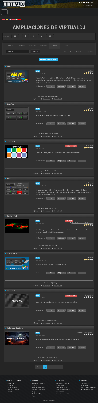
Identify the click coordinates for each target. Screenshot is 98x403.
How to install (58, 99)
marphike (90, 295)
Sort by (67, 52)
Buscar (35, 51)
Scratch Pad (12, 216)
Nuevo (10, 45)
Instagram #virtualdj (88, 387)
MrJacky (90, 183)
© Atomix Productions (49, 401)
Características (12, 387)
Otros (66, 45)
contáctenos (60, 385)
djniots (90, 108)
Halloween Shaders (15, 328)
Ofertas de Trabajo (62, 387)
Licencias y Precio (13, 389)
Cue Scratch (12, 253)
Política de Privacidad (63, 389)
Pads (55, 45)
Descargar (10, 383)
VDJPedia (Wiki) (37, 394)
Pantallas (10, 392)
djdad (91, 71)
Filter (78, 52)
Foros (33, 396)
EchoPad (10, 104)
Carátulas (21, 45)
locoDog (90, 145)
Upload (90, 52)
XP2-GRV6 (11, 291)
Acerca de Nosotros (62, 383)
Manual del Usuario (38, 387)
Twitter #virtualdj (87, 389)
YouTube (84, 385)
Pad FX (9, 67)
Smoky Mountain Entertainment (82, 223)
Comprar (10, 385)
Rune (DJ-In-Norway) (86, 332)
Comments (46, 99)
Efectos (32, 45)
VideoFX (10, 179)
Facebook (85, 383)
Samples (43, 45)
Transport (11, 141)
